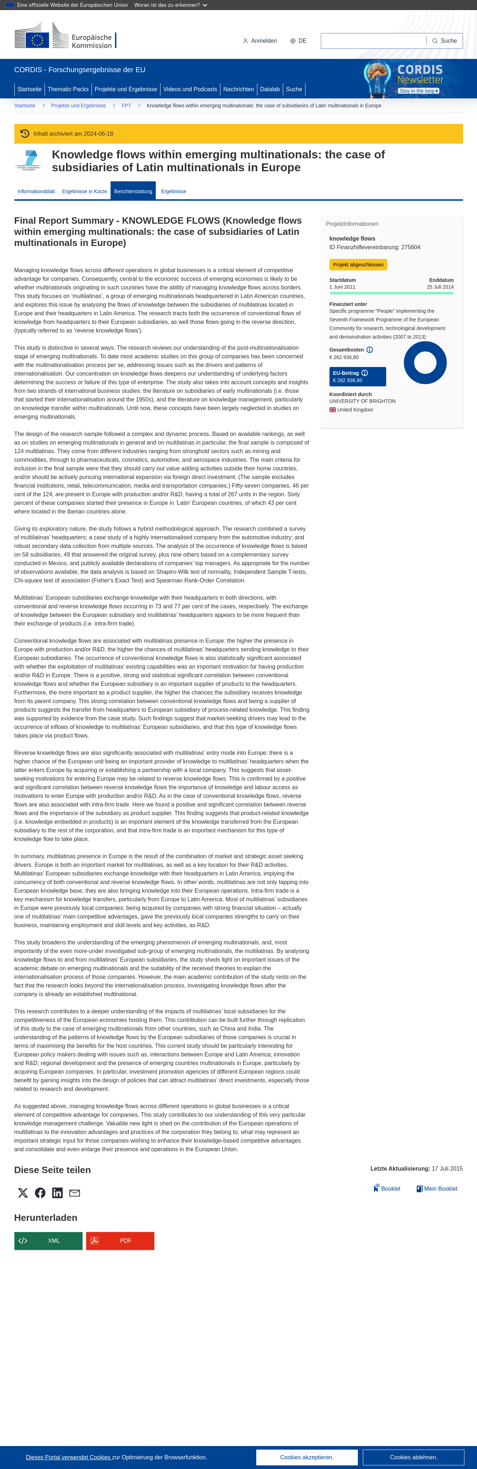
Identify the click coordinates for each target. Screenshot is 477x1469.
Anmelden (260, 41)
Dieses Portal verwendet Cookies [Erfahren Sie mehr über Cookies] (69, 1457)
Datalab (270, 89)
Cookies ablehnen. (414, 1457)
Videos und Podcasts (190, 89)
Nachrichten (238, 89)
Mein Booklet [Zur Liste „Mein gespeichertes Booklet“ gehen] (437, 1188)
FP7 (126, 105)
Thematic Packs (68, 89)
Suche (294, 89)
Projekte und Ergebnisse (126, 89)
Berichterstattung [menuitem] (133, 191)
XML (54, 1241)
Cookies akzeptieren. (307, 1457)
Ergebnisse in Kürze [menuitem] (84, 191)
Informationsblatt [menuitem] (36, 191)
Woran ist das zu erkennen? (170, 5)
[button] (298, 41)
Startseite (30, 89)
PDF (126, 1241)
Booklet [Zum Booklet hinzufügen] (387, 1188)
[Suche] (445, 41)
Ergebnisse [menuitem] (173, 191)
